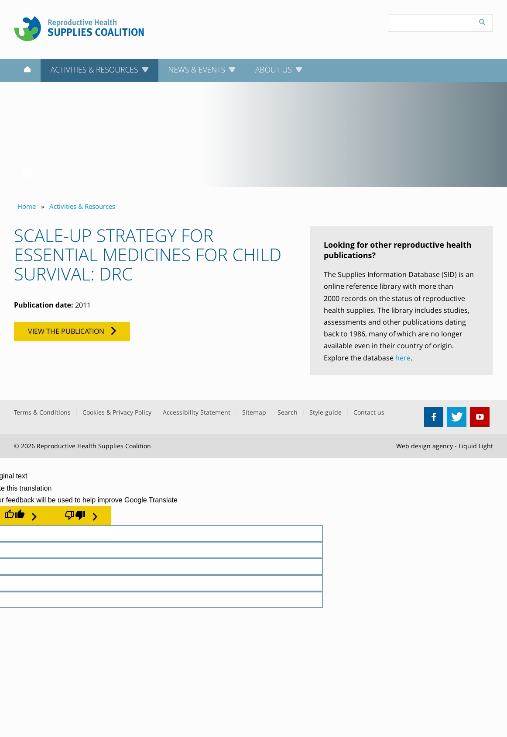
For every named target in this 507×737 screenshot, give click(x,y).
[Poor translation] (81, 515)
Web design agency (424, 446)
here (403, 358)
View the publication (66, 331)
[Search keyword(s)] (430, 22)
